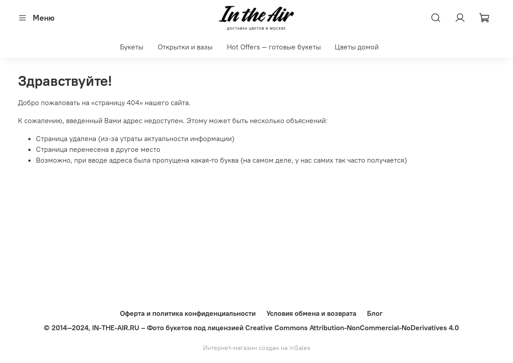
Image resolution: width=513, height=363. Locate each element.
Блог (375, 313)
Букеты (131, 46)
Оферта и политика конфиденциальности (188, 313)
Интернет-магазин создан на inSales (256, 348)
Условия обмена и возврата (311, 313)
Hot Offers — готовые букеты (274, 46)
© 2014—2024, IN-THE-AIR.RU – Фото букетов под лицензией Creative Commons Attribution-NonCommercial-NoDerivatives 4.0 (251, 327)
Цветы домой (357, 46)
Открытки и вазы (185, 46)
